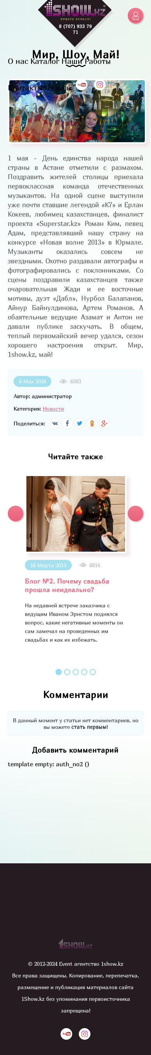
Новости (53, 408)
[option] (75, 559)
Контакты (25, 87)
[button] (15, 513)
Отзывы (57, 87)
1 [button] (59, 672)
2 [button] (67, 672)
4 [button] (84, 672)
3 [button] (76, 672)
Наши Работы (86, 60)
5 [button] (93, 672)
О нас (18, 60)
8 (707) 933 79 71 (75, 29)
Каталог (44, 60)
